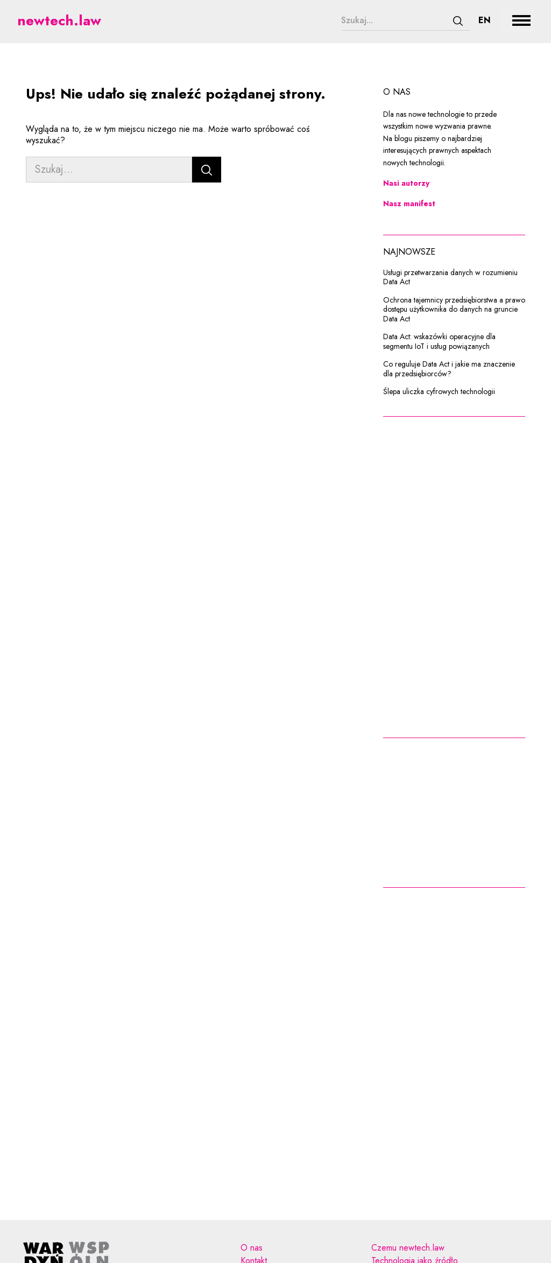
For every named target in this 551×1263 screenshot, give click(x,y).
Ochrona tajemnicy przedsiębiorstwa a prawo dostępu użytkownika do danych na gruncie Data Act (454, 310)
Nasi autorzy (406, 183)
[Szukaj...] (394, 20)
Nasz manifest (409, 203)
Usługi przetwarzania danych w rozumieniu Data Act (450, 277)
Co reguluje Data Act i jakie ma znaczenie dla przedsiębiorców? (449, 369)
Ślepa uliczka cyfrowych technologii (439, 392)
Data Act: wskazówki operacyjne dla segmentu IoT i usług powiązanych (439, 341)
